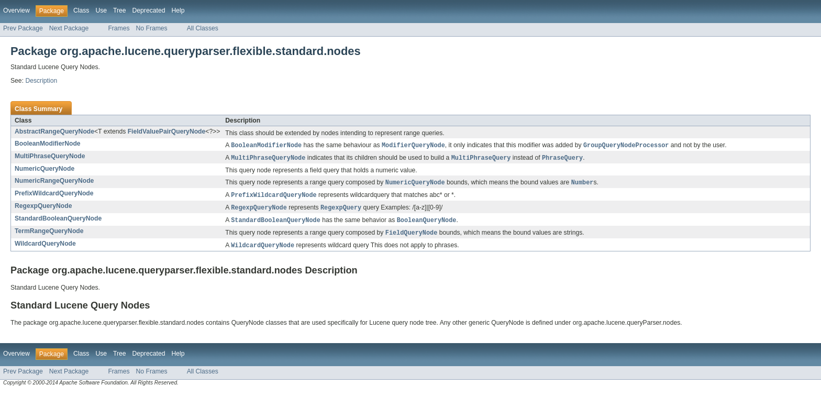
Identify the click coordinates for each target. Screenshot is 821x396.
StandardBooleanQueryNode (58, 221)
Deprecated (148, 10)
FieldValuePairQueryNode (167, 131)
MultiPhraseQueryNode (50, 156)
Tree (119, 10)
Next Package (69, 28)
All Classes (202, 28)
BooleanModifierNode (48, 143)
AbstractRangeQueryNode (54, 131)
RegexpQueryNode (43, 208)
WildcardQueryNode (45, 247)
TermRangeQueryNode (49, 234)
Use (101, 10)
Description (41, 80)
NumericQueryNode (44, 169)
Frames (118, 28)
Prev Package (23, 28)
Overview (16, 10)
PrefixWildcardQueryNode (54, 195)
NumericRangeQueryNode (54, 181)
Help (177, 10)
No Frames (152, 28)
